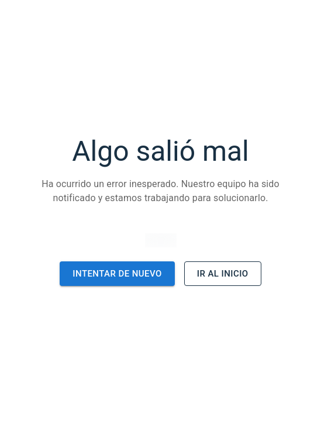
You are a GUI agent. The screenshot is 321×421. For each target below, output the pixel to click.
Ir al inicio (223, 273)
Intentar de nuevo (117, 273)
